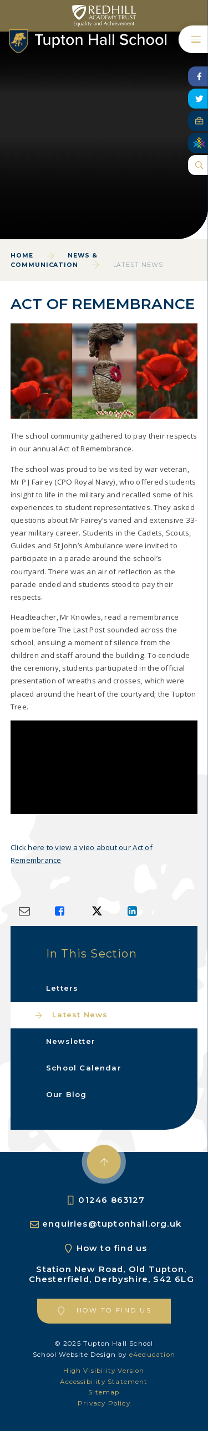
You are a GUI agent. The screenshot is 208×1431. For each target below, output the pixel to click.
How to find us (112, 1248)
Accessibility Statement (104, 1382)
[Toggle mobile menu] (193, 39)
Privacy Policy (104, 1403)
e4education (152, 1354)
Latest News (138, 265)
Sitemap (103, 1392)
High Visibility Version (103, 1371)
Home (22, 255)
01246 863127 (111, 1200)
